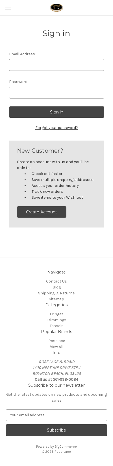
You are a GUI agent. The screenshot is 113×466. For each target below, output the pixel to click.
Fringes (57, 314)
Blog (57, 287)
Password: (18, 81)
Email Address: (22, 54)
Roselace (56, 340)
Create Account (41, 212)
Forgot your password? (56, 127)
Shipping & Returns (56, 293)
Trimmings (56, 320)
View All (56, 346)
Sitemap (56, 299)
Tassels (57, 325)
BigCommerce (66, 447)
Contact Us (56, 281)
